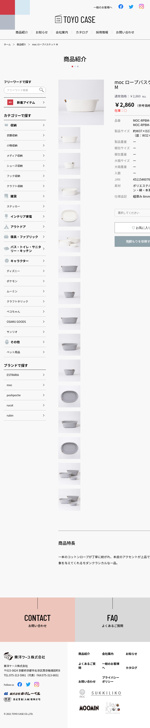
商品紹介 (22, 32)
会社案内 (62, 32)
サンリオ (12, 332)
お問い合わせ (125, 32)
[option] (81, 102)
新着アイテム (21, 102)
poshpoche (14, 395)
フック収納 (13, 176)
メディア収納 (15, 155)
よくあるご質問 (87, 666)
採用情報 (102, 32)
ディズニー (13, 271)
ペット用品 (13, 352)
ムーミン (12, 291)
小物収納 (12, 145)
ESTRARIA (13, 375)
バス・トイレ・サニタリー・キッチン (26, 249)
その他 (15, 342)
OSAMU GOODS (16, 322)
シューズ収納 (15, 166)
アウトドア (18, 226)
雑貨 (14, 196)
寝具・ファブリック (24, 236)
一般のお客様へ (110, 666)
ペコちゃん (13, 311)
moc (9, 385)
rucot (10, 405)
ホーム (7, 44)
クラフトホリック (17, 301)
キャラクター (20, 260)
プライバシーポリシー (110, 679)
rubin (10, 415)
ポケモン (12, 281)
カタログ (82, 32)
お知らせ (42, 32)
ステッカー (13, 206)
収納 (14, 125)
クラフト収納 (15, 186)
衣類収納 (12, 135)
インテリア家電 (21, 216)
